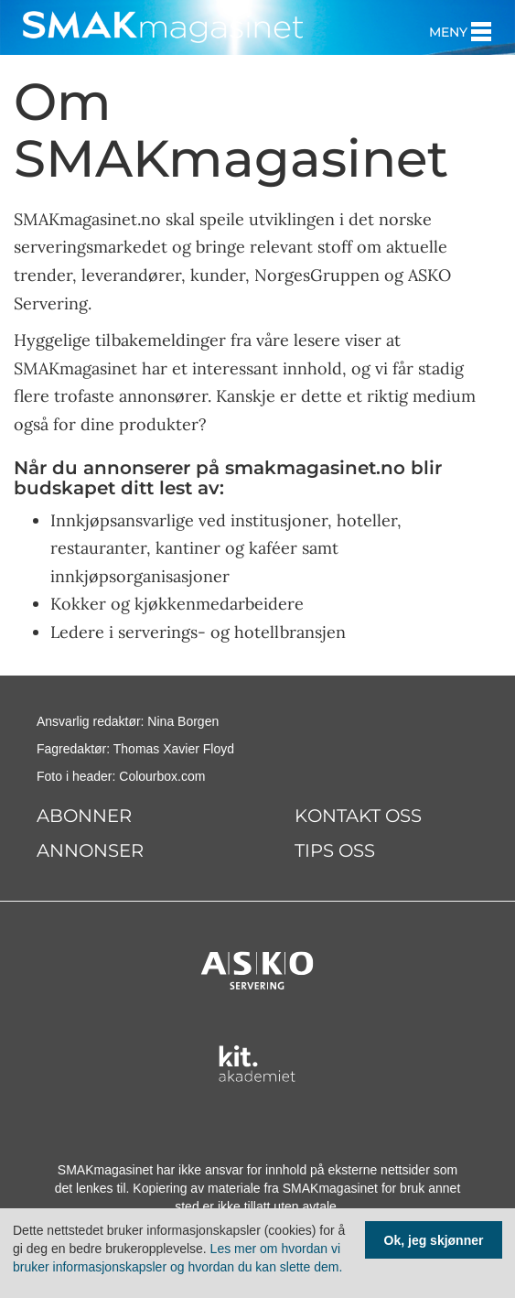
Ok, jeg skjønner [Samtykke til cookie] (434, 1240)
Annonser (90, 850)
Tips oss (335, 850)
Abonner (84, 816)
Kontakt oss (358, 816)
